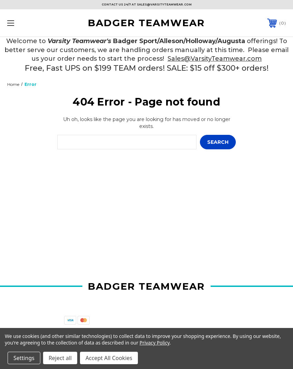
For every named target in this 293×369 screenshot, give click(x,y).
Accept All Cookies (108, 358)
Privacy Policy (155, 342)
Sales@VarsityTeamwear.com (215, 58)
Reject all (60, 358)
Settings (23, 358)
